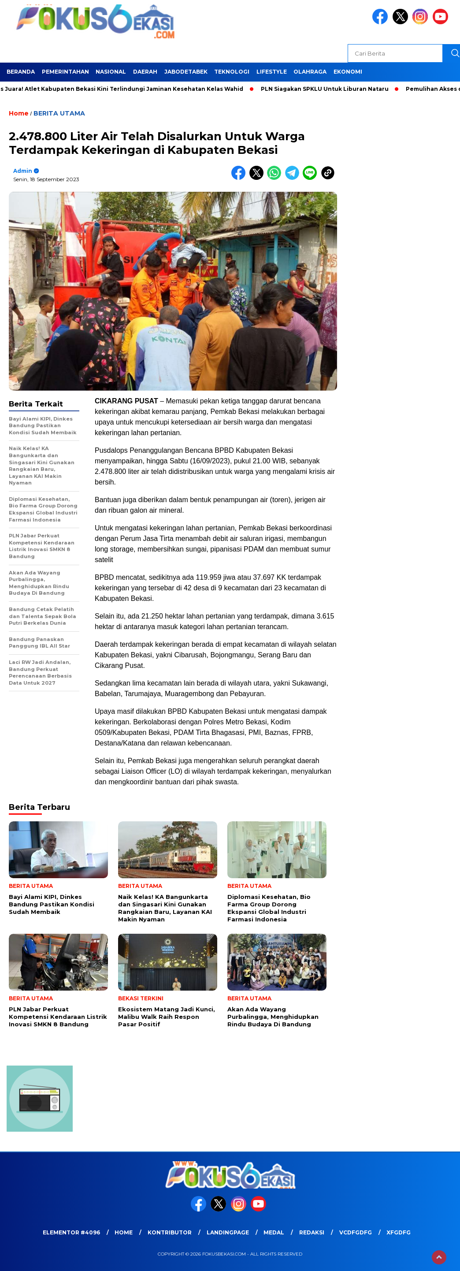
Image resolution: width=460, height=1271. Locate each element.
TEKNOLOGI (231, 71)
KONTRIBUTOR (170, 1232)
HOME (124, 1232)
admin (22, 171)
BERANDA (21, 71)
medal (273, 1232)
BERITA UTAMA (59, 113)
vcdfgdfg (355, 1232)
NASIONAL (111, 71)
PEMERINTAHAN (65, 71)
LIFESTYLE (271, 71)
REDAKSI (311, 1232)
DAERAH (145, 71)
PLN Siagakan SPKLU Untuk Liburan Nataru (329, 89)
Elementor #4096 (71, 1232)
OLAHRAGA (309, 71)
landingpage (228, 1232)
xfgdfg (398, 1232)
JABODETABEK (186, 71)
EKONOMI (348, 71)
